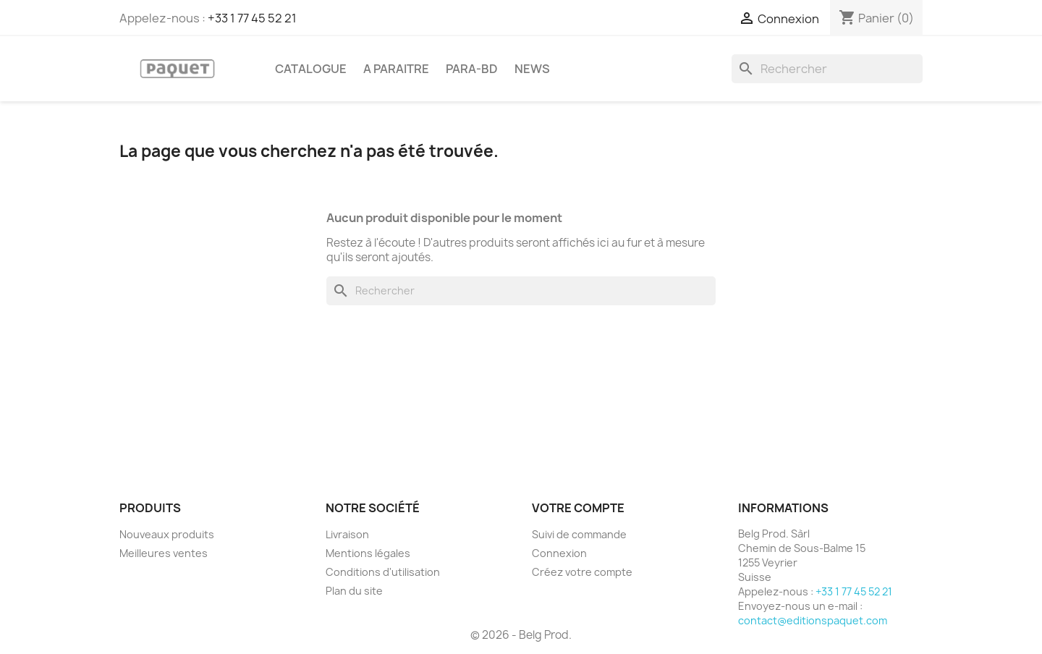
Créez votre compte (582, 572)
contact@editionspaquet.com (812, 620)
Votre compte (578, 508)
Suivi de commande (579, 534)
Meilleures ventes (163, 553)
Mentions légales (368, 553)
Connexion (559, 553)
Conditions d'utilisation (383, 572)
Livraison (347, 534)
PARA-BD (472, 69)
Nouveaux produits (166, 534)
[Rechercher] (827, 68)
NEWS (532, 69)
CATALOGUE (311, 69)
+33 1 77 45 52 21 (252, 18)
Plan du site (354, 591)
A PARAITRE (396, 69)
